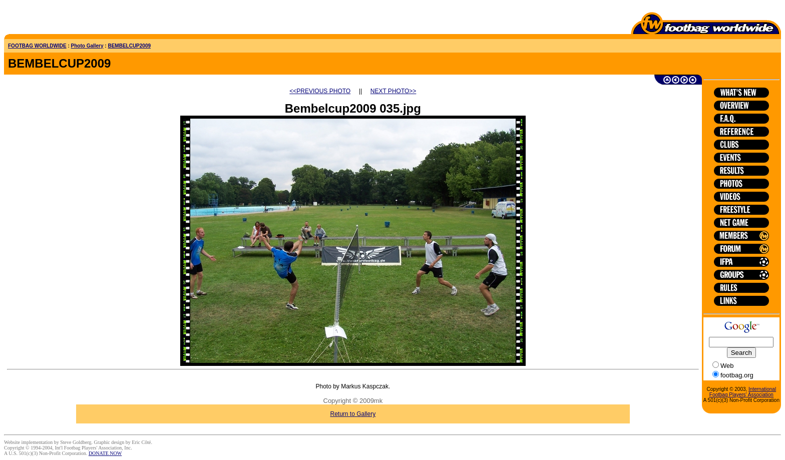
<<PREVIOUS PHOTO (319, 91)
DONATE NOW (105, 453)
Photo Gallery (87, 46)
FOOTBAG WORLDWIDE (37, 46)
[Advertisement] (62, 19)
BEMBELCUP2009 (129, 46)
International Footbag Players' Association (742, 391)
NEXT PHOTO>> (393, 91)
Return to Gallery (353, 413)
